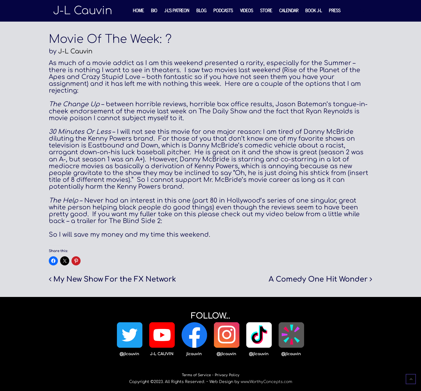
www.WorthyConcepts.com (266, 382)
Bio (154, 10)
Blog (201, 10)
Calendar (288, 10)
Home (138, 10)
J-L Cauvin (75, 51)
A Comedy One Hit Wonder (318, 279)
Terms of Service (196, 375)
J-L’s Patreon (176, 10)
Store (266, 10)
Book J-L (313, 10)
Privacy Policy (227, 375)
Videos (246, 10)
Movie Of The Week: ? (110, 39)
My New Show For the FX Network (114, 279)
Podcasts (223, 10)
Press (334, 10)
